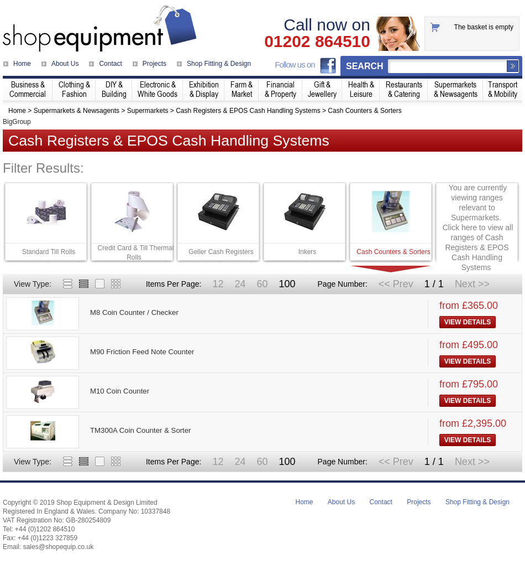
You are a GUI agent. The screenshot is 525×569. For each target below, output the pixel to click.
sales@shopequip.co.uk (58, 547)
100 (287, 283)
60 (261, 283)
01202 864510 (317, 41)
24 (239, 283)
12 (217, 283)
